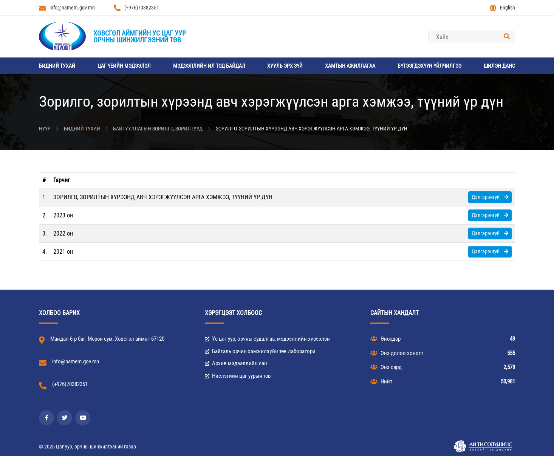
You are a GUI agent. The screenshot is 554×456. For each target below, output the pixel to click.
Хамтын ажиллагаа (350, 66)
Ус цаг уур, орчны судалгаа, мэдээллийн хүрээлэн (267, 338)
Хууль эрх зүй (285, 66)
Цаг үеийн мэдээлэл (124, 66)
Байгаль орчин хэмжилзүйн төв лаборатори (260, 351)
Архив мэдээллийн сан (236, 363)
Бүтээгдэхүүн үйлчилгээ (429, 66)
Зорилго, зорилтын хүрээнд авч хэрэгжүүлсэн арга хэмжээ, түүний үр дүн (311, 128)
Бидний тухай (57, 66)
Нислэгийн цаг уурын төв (238, 375)
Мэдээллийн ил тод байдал (209, 66)
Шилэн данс (499, 66)
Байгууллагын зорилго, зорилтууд (158, 128)
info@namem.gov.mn (67, 8)
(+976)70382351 (136, 8)
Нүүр (45, 128)
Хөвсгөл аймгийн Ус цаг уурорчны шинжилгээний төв (139, 36)
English (502, 8)
